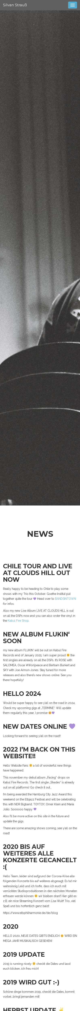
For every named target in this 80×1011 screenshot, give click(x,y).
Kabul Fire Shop (18, 620)
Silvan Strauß (15, 5)
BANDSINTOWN (65, 598)
